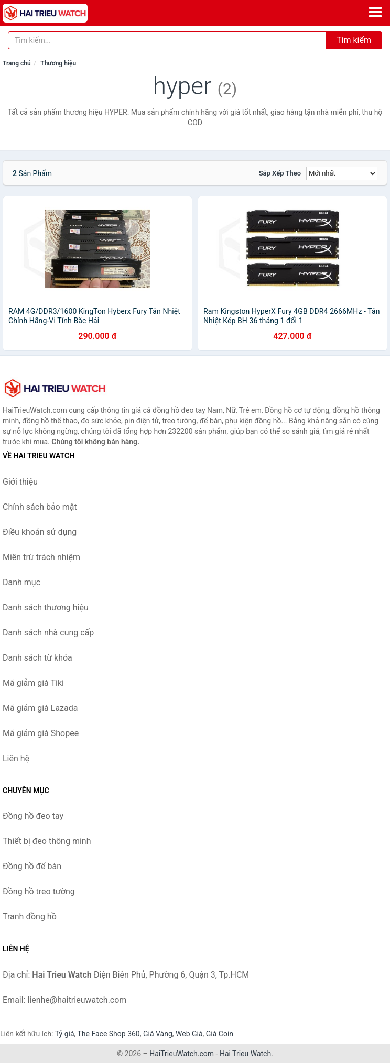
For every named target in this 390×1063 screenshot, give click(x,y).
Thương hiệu (58, 63)
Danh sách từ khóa (37, 658)
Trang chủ (17, 63)
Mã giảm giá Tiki (33, 683)
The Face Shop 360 (108, 1033)
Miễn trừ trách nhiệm (41, 557)
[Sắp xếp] (341, 173)
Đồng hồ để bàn (32, 866)
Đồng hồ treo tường (39, 891)
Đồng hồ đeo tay (33, 816)
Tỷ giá (64, 1033)
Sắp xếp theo (280, 173)
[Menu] (375, 12)
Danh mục (21, 582)
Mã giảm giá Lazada (40, 708)
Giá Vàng (157, 1033)
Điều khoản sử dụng (40, 532)
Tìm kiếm (354, 40)
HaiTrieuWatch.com (181, 1053)
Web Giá (189, 1033)
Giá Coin (219, 1033)
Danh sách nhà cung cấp (48, 633)
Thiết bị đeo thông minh (47, 841)
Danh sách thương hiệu (46, 607)
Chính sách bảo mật (40, 507)
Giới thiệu (20, 482)
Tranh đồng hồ (30, 917)
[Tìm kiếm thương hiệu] (167, 40)
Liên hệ (16, 758)
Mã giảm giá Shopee (41, 733)
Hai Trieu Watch (245, 1053)
